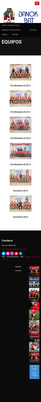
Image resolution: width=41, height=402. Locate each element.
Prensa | (5, 34)
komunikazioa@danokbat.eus (14, 249)
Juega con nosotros (10, 25)
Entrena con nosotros (11, 30)
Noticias (33, 30)
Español (18, 267)
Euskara (15, 34)
